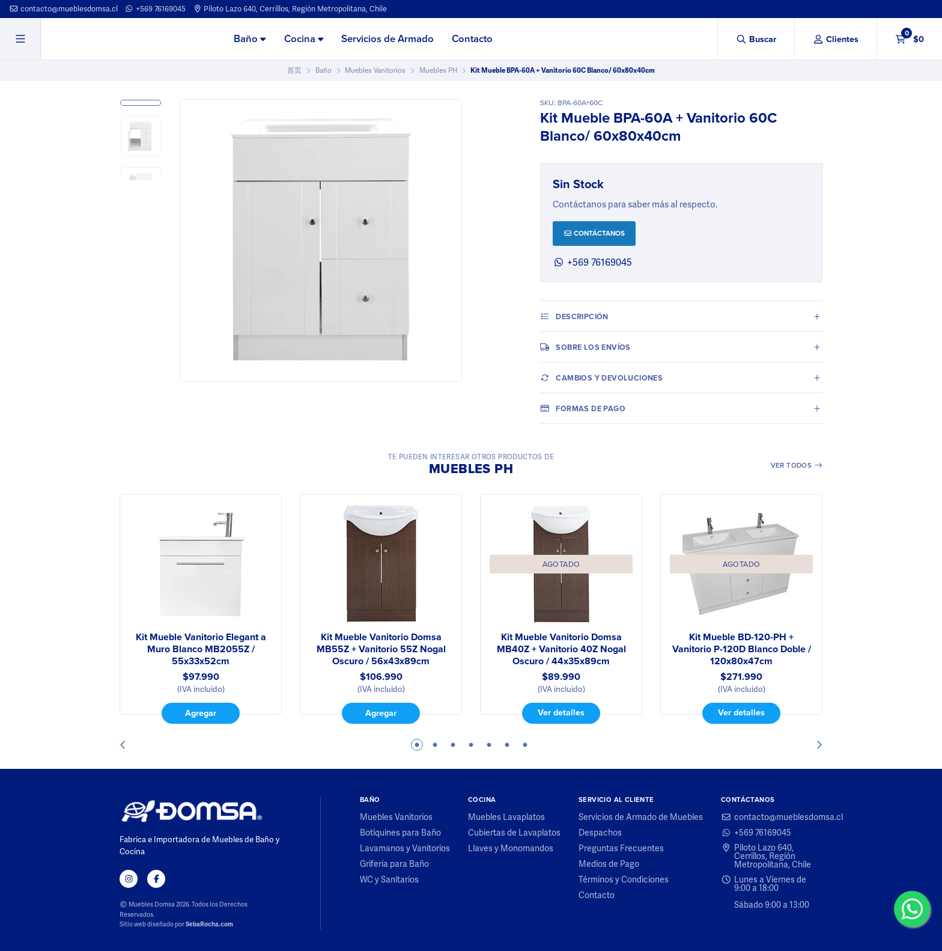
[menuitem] (250, 39)
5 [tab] (489, 745)
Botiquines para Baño (400, 832)
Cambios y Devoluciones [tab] (601, 377)
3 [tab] (453, 745)
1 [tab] (417, 745)
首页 (294, 70)
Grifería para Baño (394, 864)
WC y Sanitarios (389, 879)
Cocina (303, 38)
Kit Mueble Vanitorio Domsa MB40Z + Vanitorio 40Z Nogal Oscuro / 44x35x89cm (561, 649)
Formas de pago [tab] (582, 408)
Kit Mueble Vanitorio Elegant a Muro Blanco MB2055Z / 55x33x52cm (201, 649)
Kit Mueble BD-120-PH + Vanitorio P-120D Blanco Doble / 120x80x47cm (741, 649)
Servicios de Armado (387, 38)
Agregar (200, 713)
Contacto (472, 38)
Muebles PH (438, 70)
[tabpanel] (201, 609)
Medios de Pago (609, 864)
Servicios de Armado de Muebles (641, 817)
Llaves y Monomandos (510, 848)
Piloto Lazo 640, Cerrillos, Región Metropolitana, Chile (290, 9)
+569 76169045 (155, 9)
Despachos (600, 832)
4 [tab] (471, 745)
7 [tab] (525, 745)
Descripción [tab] (574, 316)
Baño (250, 38)
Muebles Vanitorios (375, 70)
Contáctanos (594, 233)
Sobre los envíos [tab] (585, 347)
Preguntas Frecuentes (621, 848)
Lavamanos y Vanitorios (405, 848)
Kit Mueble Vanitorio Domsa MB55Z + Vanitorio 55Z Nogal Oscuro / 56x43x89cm (381, 649)
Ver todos (797, 465)
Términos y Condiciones (624, 879)
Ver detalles (561, 712)
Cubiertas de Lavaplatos (514, 832)
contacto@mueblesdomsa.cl (63, 9)
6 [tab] (507, 745)
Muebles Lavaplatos (506, 817)
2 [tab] (435, 745)
